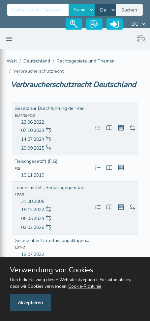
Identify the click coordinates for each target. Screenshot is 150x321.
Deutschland (36, 61)
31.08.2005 (32, 201)
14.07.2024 (32, 139)
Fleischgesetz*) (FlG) (36, 161)
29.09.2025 (32, 148)
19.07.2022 (32, 254)
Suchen (129, 10)
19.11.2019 (32, 175)
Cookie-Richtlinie (84, 286)
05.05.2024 (32, 218)
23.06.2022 (32, 122)
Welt (12, 61)
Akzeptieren (30, 303)
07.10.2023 (32, 130)
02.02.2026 (32, 227)
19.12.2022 (32, 210)
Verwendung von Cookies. (52, 270)
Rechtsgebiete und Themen (86, 61)
